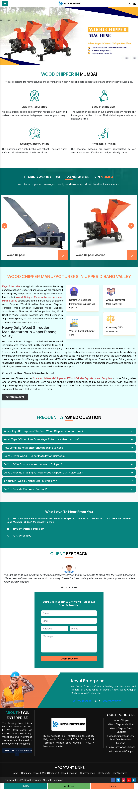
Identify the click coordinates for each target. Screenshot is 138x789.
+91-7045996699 (22, 535)
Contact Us (103, 773)
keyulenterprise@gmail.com (28, 528)
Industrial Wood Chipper (121, 751)
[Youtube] (129, 780)
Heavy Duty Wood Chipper (120, 747)
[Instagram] (123, 780)
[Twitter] (118, 780)
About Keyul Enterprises (18, 752)
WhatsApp (69, 786)
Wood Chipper (121, 720)
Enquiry (112, 786)
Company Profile (29, 773)
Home (14, 773)
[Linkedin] (134, 780)
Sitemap (72, 773)
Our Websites (119, 773)
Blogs (62, 773)
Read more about (15, 397)
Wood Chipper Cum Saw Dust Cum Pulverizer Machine (120, 739)
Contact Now (113, 701)
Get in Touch (69, 658)
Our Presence (87, 773)
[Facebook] (113, 780)
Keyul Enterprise (17, 715)
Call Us (25, 786)
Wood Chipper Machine (121, 724)
